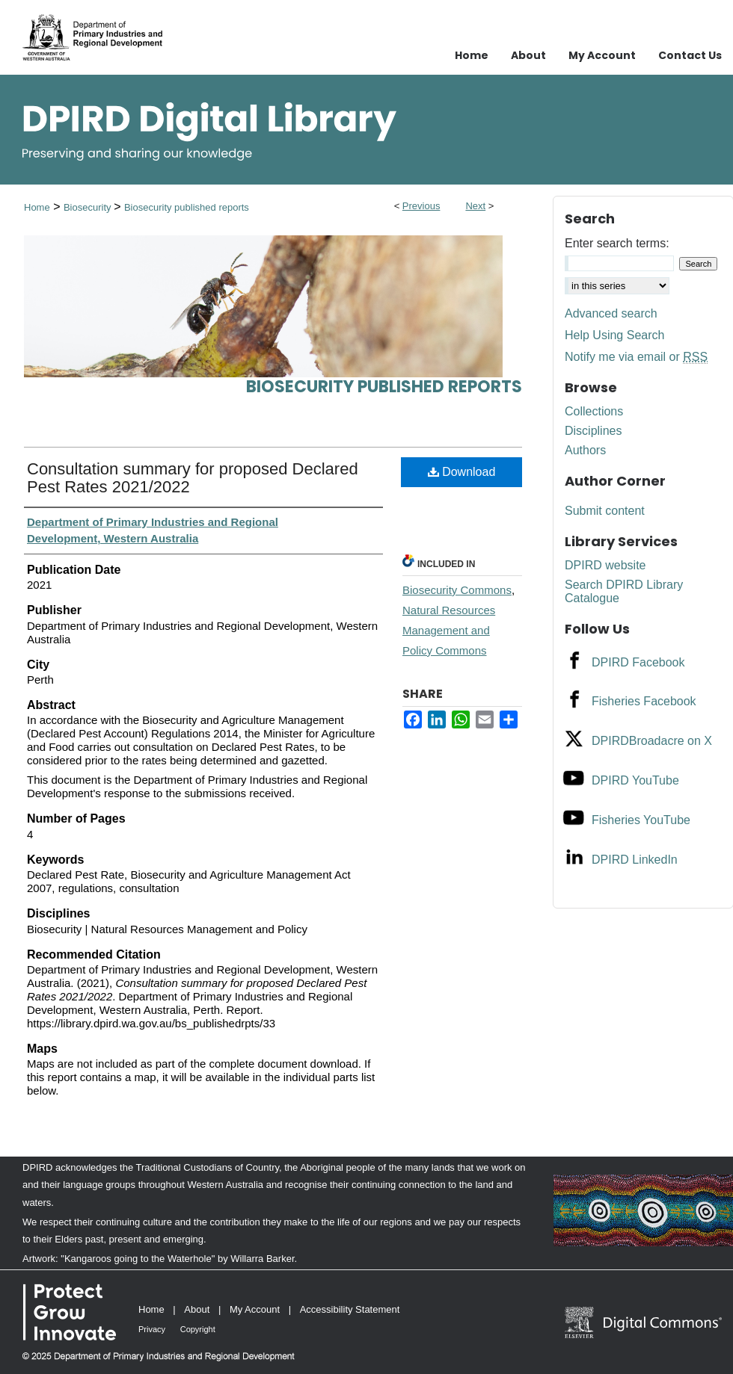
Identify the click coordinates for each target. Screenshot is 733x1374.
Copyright (197, 1329)
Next (475, 205)
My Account (255, 1309)
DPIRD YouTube (635, 780)
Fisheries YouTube (641, 820)
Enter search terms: (617, 243)
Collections (594, 411)
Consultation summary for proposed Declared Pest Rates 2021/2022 (192, 477)
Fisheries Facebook (644, 701)
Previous (421, 205)
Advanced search (611, 313)
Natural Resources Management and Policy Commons (448, 630)
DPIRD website (605, 565)
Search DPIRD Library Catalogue (624, 591)
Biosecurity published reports (186, 207)
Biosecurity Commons (457, 590)
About (196, 1309)
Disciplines (593, 430)
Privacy (151, 1329)
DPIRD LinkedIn (635, 859)
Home (37, 207)
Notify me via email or (636, 357)
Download (462, 471)
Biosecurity (89, 207)
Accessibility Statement (350, 1309)
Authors (585, 450)
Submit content (605, 510)
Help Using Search (614, 335)
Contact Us (690, 55)
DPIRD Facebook (638, 662)
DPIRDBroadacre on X (652, 740)
